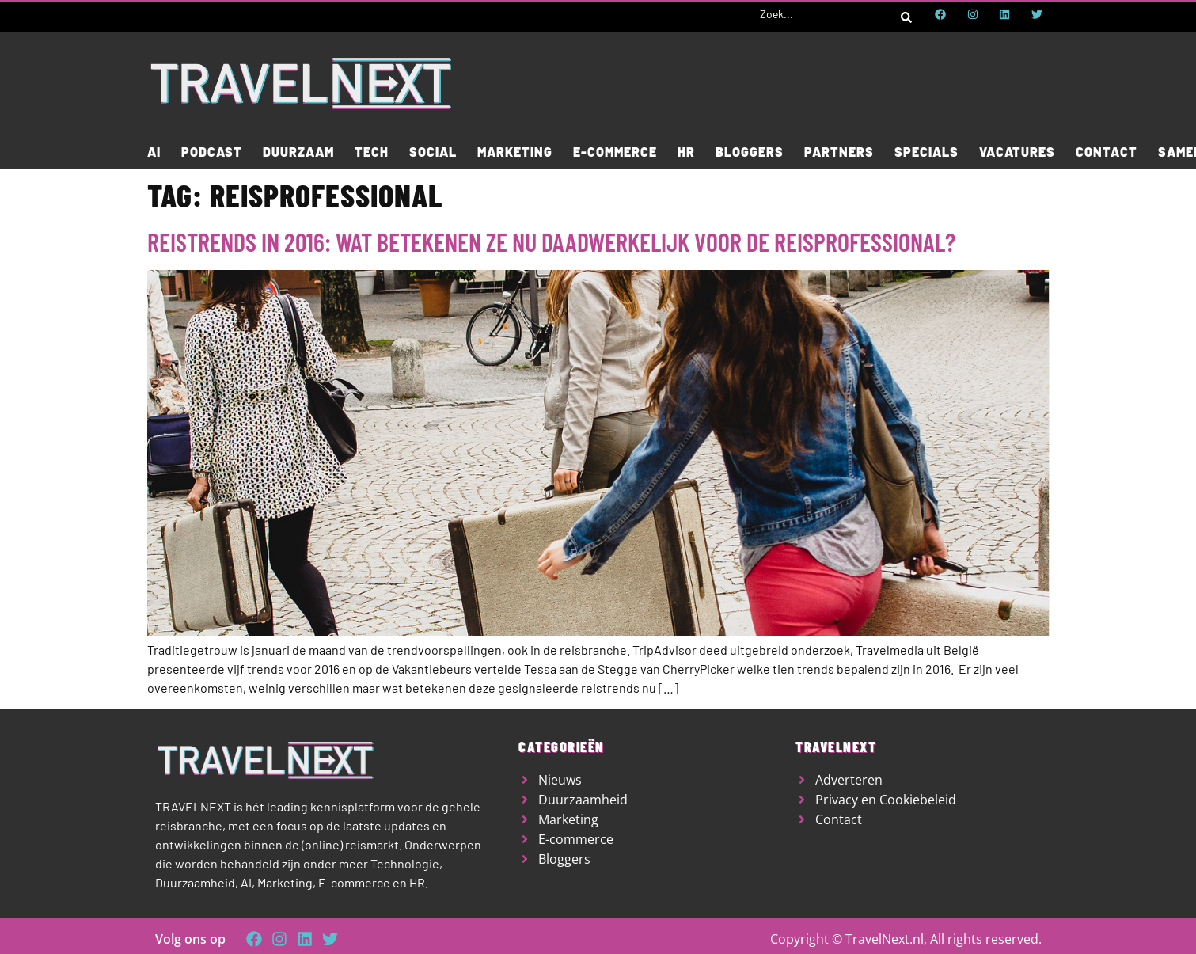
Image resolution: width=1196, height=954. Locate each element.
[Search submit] (906, 14)
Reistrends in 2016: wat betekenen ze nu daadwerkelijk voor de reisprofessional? (551, 241)
